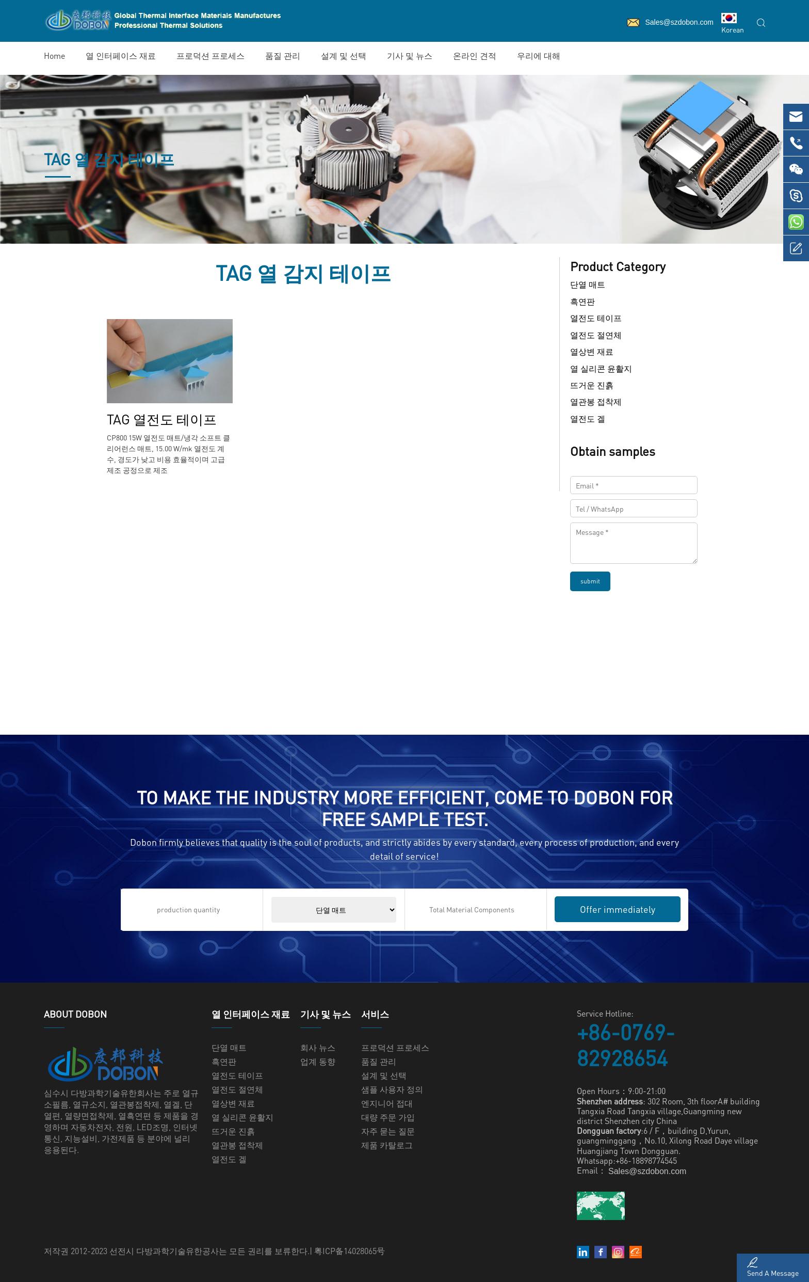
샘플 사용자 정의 (392, 1089)
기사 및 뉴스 (409, 55)
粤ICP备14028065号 (349, 1250)
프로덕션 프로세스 (210, 55)
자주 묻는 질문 (388, 1131)
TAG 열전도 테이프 (162, 419)
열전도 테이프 (596, 318)
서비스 (375, 1014)
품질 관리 (282, 55)
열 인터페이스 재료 (121, 55)
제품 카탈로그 (387, 1144)
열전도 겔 (587, 418)
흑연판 (582, 301)
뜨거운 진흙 (591, 384)
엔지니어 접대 (387, 1103)
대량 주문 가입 (388, 1117)
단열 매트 (587, 284)
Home (54, 55)
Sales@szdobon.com (647, 1171)
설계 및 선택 (343, 55)
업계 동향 (317, 1061)
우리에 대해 (538, 55)
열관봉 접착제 (596, 402)
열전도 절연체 (596, 334)
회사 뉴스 (317, 1047)
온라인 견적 (474, 55)
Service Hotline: (605, 1013)
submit (590, 581)
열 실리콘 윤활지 (601, 368)
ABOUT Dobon (75, 1014)
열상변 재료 (591, 351)
